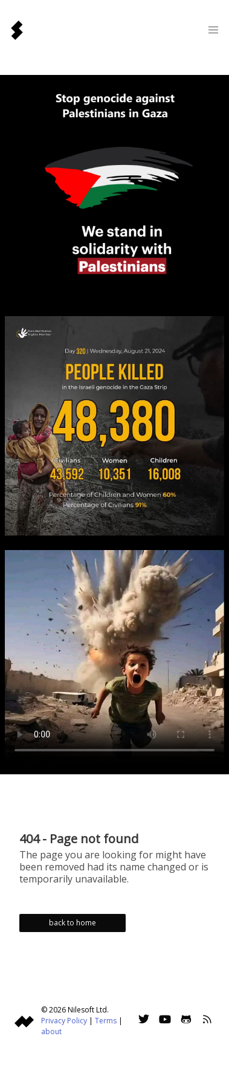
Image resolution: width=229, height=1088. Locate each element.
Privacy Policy (64, 1020)
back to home (72, 923)
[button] (213, 30)
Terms (106, 1020)
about (51, 1031)
